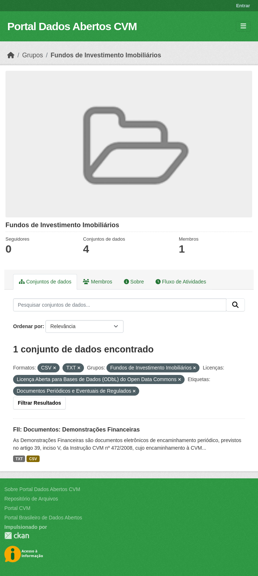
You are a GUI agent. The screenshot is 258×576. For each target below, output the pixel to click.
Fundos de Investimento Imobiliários (106, 55)
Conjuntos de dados (45, 282)
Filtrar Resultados (39, 403)
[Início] (11, 55)
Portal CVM (17, 508)
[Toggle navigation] (243, 26)
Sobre (134, 282)
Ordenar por (28, 326)
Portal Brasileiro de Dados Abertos (43, 517)
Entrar (243, 5)
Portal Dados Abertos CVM (72, 26)
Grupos (32, 55)
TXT (19, 459)
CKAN (16, 535)
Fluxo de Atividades (181, 282)
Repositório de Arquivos (31, 499)
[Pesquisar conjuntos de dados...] (119, 304)
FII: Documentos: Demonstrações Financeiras (76, 429)
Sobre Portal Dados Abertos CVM (42, 489)
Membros (97, 282)
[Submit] (235, 304)
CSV (33, 459)
